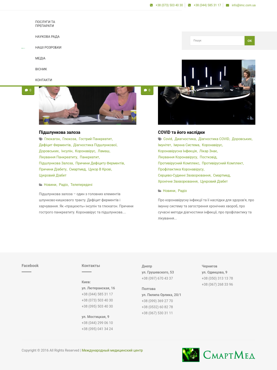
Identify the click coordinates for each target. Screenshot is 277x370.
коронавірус (45, 40)
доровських (49, 151)
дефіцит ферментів (55, 145)
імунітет (164, 145)
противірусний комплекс (178, 163)
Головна (27, 40)
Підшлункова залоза (60, 132)
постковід (208, 157)
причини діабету (52, 169)
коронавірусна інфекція (177, 151)
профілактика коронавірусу (180, 169)
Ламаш (104, 151)
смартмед (77, 169)
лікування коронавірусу (177, 157)
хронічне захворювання (178, 181)
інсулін (66, 151)
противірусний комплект (222, 163)
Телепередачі (81, 185)
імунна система (186, 145)
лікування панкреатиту (58, 157)
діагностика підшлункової (95, 145)
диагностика (185, 139)
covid (167, 139)
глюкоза (69, 139)
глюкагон (52, 139)
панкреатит (89, 157)
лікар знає (208, 151)
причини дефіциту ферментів (100, 163)
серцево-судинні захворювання (184, 175)
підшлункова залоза (56, 163)
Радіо (63, 185)
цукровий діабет (52, 175)
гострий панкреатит (95, 139)
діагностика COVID (213, 139)
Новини (50, 185)
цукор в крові (99, 169)
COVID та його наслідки (182, 132)
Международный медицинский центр (112, 350)
